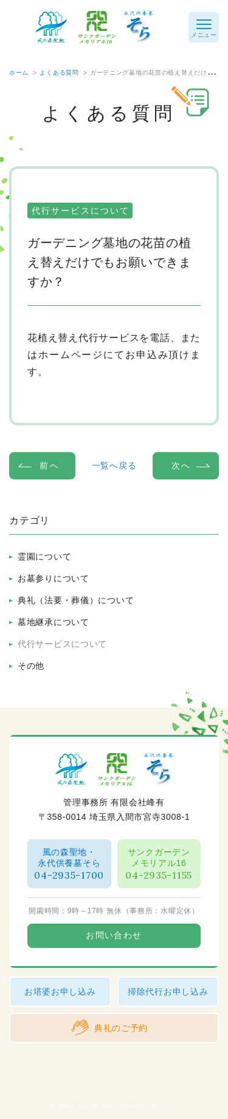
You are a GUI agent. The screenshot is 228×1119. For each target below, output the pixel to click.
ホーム (19, 72)
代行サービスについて (62, 644)
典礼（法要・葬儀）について (76, 600)
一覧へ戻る (114, 465)
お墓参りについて (53, 578)
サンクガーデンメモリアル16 (159, 864)
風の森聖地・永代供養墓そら (69, 864)
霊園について (44, 556)
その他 (31, 666)
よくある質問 (59, 72)
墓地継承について (53, 622)
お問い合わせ (114, 935)
